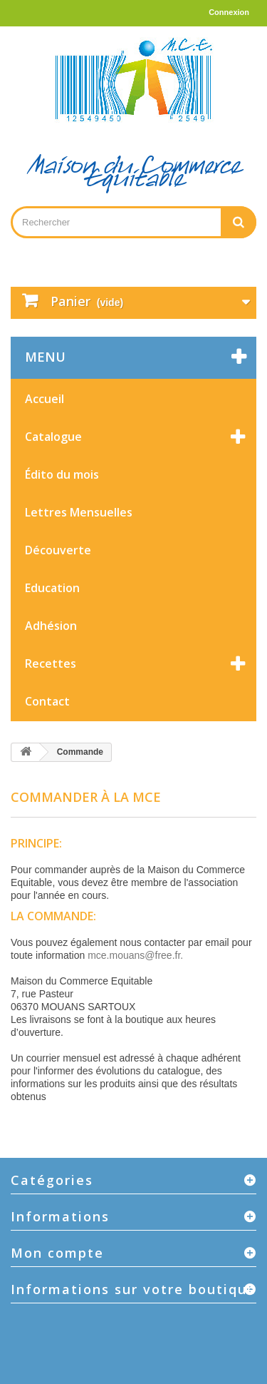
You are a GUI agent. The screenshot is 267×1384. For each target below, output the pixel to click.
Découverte (58, 550)
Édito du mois (62, 474)
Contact (47, 701)
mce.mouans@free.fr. (135, 955)
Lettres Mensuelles (78, 512)
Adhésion (51, 626)
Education (52, 588)
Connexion (229, 12)
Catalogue (53, 436)
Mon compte (57, 1252)
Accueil (44, 399)
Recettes (50, 663)
